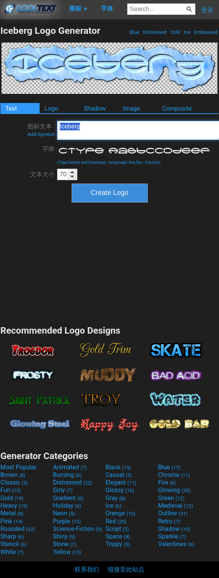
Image (131, 108)
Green (171, 498)
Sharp (12, 536)
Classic (14, 482)
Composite (177, 108)
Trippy (118, 544)
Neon (64, 513)
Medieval (175, 505)
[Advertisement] (110, 263)
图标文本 (40, 130)
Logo (51, 108)
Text (11, 108)
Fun (10, 490)
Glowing (174, 490)
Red (116, 521)
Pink (11, 521)
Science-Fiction (77, 528)
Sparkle (172, 536)
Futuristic (153, 162)
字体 (48, 148)
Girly (63, 490)
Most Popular (18, 467)
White (12, 552)
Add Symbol (40, 134)
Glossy (120, 490)
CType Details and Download (81, 162)
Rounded (17, 528)
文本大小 (42, 174)
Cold (175, 32)
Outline (173, 513)
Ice (187, 32)
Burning (67, 474)
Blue (134, 32)
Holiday (67, 505)
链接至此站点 (126, 569)
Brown (12, 474)
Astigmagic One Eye (125, 162)
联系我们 (87, 569)
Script (117, 528)
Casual (119, 474)
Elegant (121, 482)
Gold (12, 498)
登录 (207, 10)
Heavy (13, 505)
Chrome (174, 474)
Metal (12, 513)
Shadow (95, 108)
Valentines (176, 544)
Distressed (155, 32)
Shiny (64, 536)
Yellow (67, 552)
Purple (67, 521)
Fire (167, 482)
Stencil (13, 544)
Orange (121, 513)
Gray (115, 498)
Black (118, 467)
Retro (169, 521)
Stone (64, 544)
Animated (70, 467)
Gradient (68, 498)
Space (118, 536)
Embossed (206, 32)
